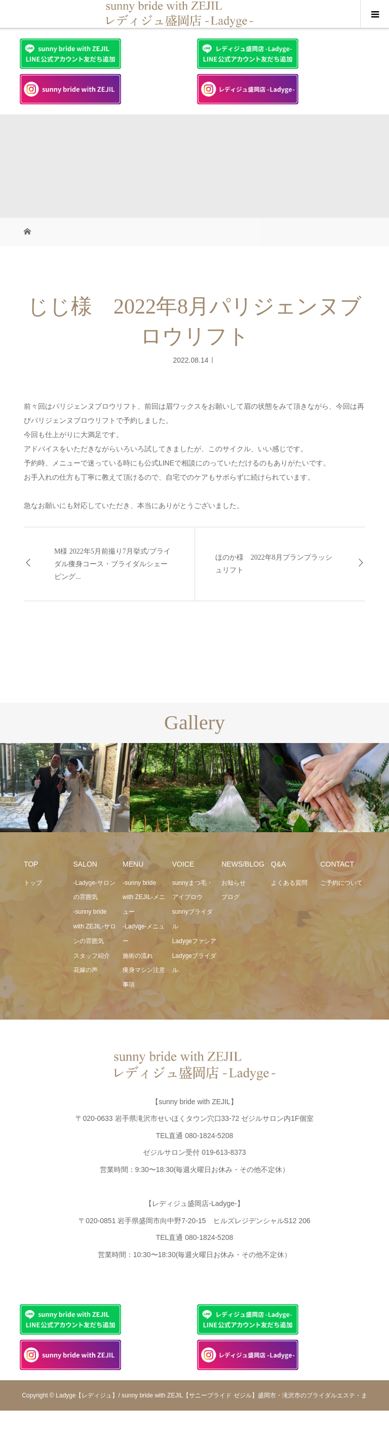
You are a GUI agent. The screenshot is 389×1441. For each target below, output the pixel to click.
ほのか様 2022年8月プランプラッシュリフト (273, 564)
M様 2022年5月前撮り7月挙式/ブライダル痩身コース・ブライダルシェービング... (112, 564)
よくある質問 (289, 882)
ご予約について (341, 882)
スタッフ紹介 (91, 955)
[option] (65, 788)
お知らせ (233, 882)
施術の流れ (138, 955)
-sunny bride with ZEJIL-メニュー (144, 897)
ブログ (230, 897)
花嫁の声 (85, 969)
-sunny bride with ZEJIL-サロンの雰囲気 (94, 926)
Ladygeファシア (194, 941)
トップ (33, 882)
